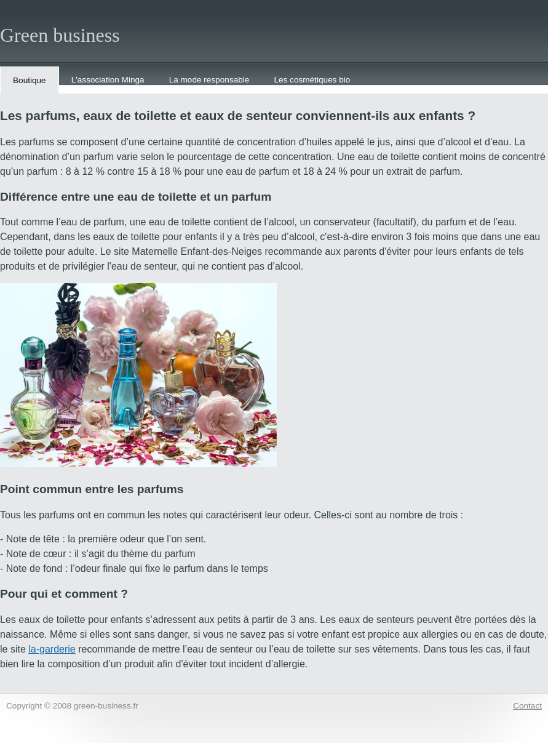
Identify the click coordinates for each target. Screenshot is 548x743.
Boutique (29, 80)
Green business (60, 35)
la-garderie (51, 649)
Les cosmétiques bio (312, 79)
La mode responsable (209, 79)
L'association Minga (108, 79)
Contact (527, 705)
